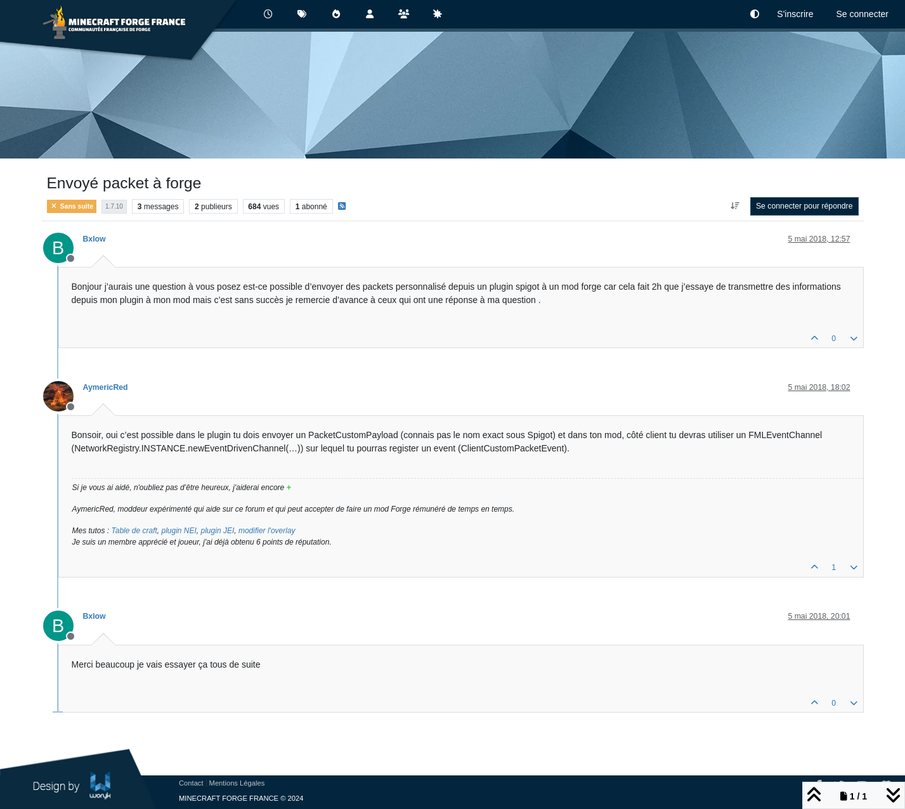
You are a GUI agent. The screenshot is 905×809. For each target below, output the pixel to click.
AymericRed (105, 387)
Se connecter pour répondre (804, 206)
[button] (754, 14)
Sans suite (72, 206)
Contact (191, 783)
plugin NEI (178, 530)
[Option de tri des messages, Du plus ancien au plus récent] (734, 206)
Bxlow (94, 239)
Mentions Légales (237, 783)
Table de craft (134, 530)
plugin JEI (218, 530)
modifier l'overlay (267, 530)
